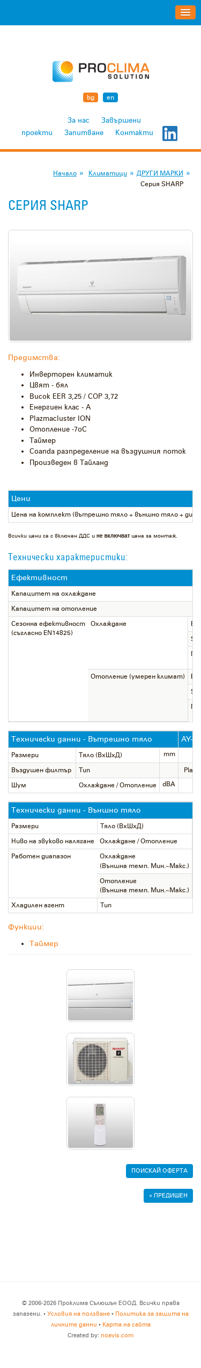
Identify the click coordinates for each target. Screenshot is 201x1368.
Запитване (83, 133)
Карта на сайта (126, 1324)
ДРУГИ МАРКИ (160, 173)
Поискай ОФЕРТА (159, 1170)
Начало (65, 173)
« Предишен (168, 1195)
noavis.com (117, 1335)
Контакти (134, 133)
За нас (79, 120)
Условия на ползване (78, 1313)
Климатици (107, 173)
